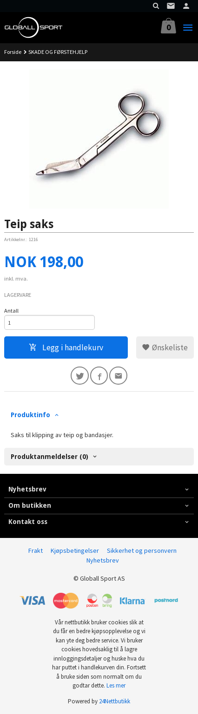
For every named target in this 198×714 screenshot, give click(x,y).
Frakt (35, 550)
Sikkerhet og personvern (142, 550)
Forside (12, 51)
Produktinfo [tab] (30, 415)
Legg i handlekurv (66, 347)
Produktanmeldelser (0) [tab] (49, 456)
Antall (11, 310)
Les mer (115, 685)
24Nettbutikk (114, 701)
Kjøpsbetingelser (75, 550)
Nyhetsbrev (102, 560)
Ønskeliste (165, 347)
